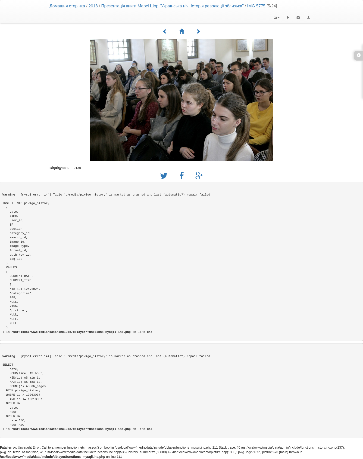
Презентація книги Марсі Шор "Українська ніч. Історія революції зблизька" (172, 6)
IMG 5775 (256, 6)
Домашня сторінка (67, 6)
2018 (93, 6)
